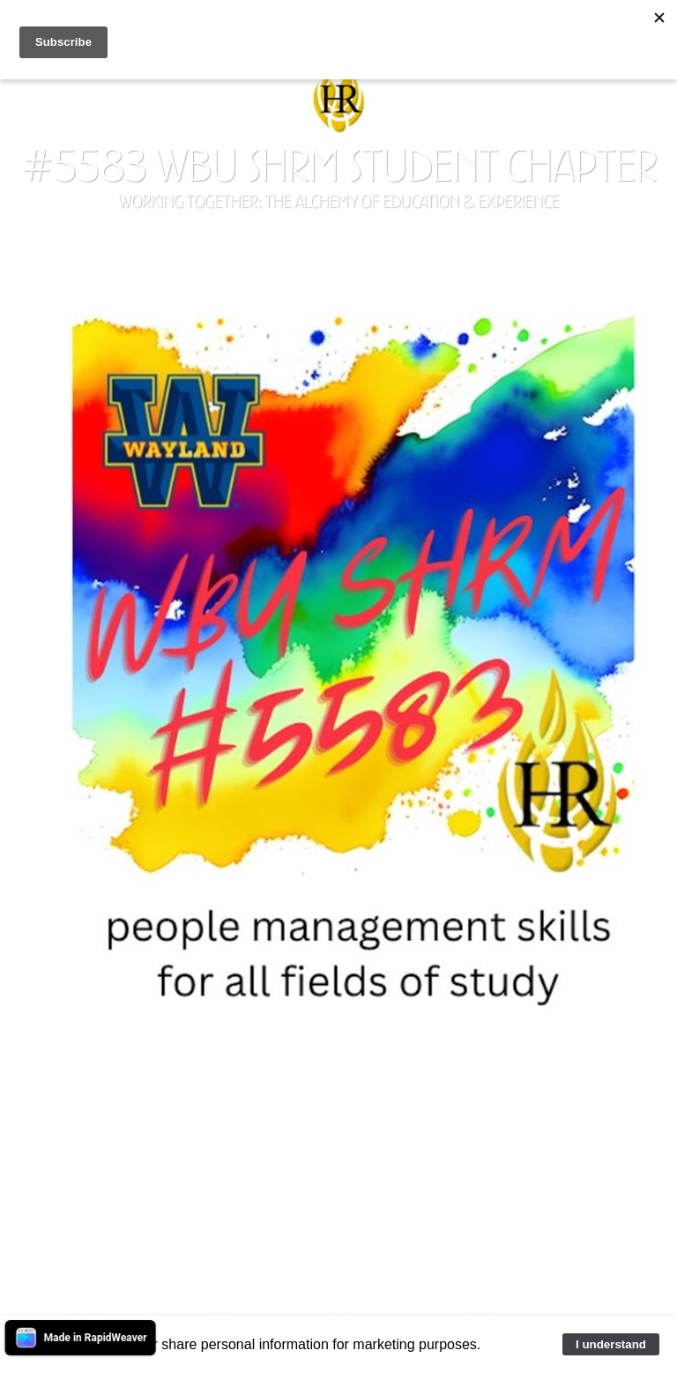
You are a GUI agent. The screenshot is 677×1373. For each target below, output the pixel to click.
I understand (611, 1344)
